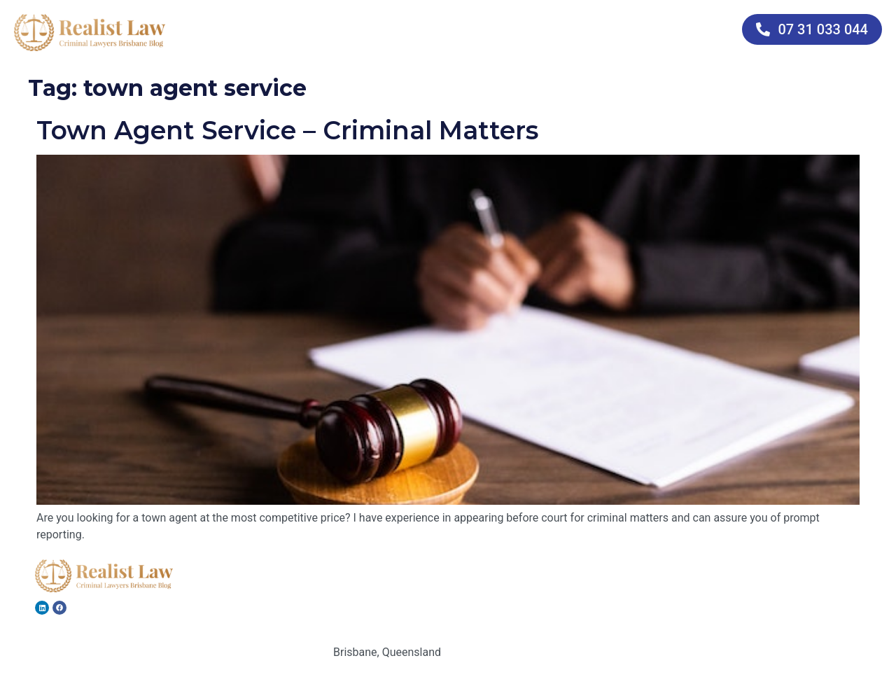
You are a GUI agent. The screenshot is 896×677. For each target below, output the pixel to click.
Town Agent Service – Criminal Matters (287, 130)
